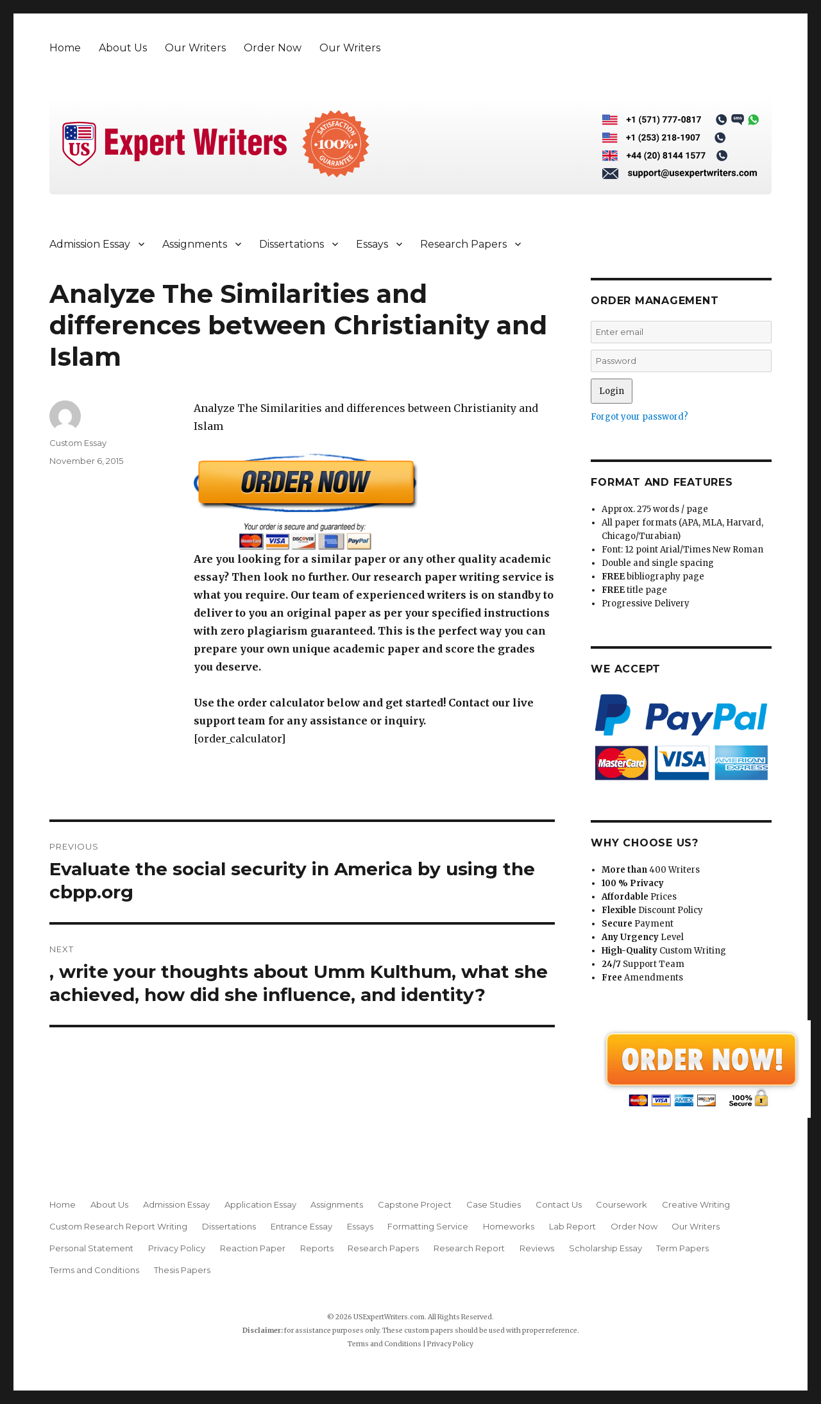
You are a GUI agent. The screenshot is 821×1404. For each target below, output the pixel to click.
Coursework (621, 1204)
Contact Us (559, 1204)
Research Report (469, 1248)
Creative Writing (696, 1204)
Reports (317, 1248)
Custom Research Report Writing (118, 1226)
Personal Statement (91, 1248)
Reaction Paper (252, 1248)
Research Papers (463, 244)
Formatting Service (427, 1226)
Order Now (272, 48)
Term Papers (682, 1248)
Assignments (194, 244)
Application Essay (260, 1204)
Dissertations (291, 244)
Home (65, 48)
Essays (372, 244)
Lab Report (572, 1226)
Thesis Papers (182, 1270)
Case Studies (493, 1204)
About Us (123, 48)
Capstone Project (415, 1204)
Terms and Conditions (94, 1270)
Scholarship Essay (605, 1248)
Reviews (537, 1248)
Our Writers (195, 48)
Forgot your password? (639, 416)
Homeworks (508, 1226)
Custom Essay (77, 443)
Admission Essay (89, 244)
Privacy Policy (176, 1248)
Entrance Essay (301, 1226)
